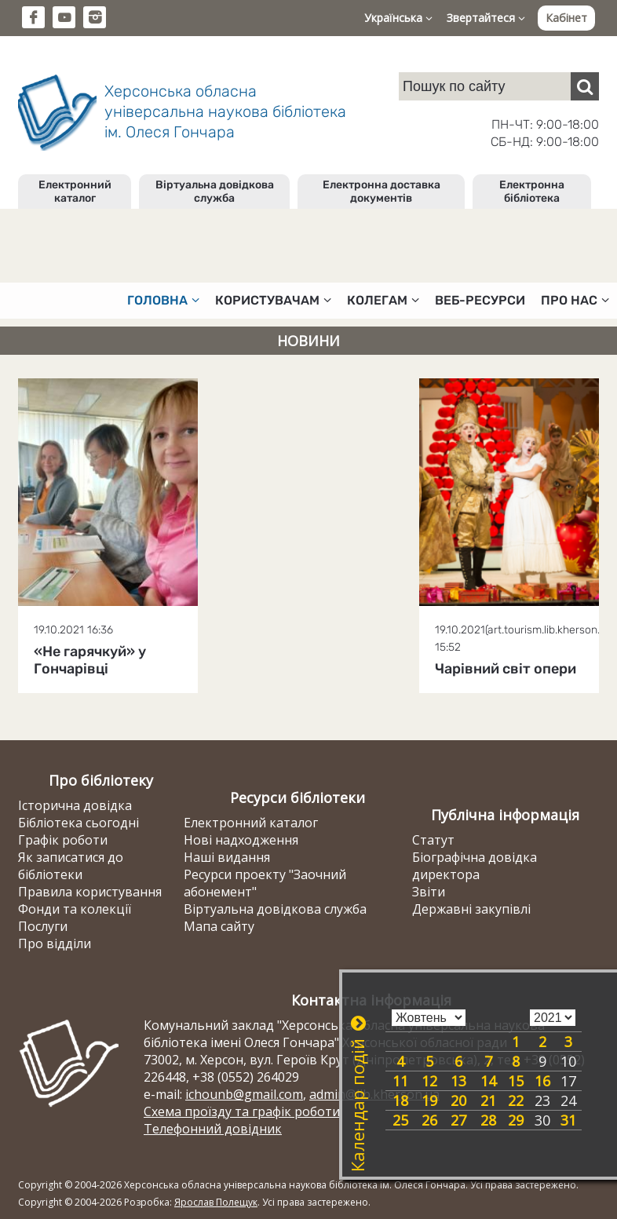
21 (488, 1100)
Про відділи (54, 943)
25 (400, 1120)
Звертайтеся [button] (486, 17)
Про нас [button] (575, 300)
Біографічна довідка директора (474, 866)
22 (516, 1100)
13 (458, 1080)
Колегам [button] (383, 300)
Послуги (43, 926)
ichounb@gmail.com (244, 1094)
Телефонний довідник (213, 1128)
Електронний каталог (74, 191)
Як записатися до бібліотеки (70, 866)
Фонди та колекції (74, 909)
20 (458, 1100)
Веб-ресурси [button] (480, 300)
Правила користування (90, 891)
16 (542, 1080)
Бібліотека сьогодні (78, 822)
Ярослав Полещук (215, 1202)
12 (429, 1080)
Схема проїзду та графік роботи (242, 1111)
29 (516, 1120)
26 (429, 1120)
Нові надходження (241, 840)
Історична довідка (75, 805)
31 (568, 1120)
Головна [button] (163, 300)
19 (429, 1100)
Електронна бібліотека (531, 191)
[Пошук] (585, 86)
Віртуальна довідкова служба (214, 191)
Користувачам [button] (273, 300)
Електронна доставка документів (381, 191)
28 (488, 1120)
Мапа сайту (219, 926)
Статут (433, 840)
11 (400, 1080)
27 (458, 1120)
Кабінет (566, 17)
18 (400, 1100)
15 (516, 1080)
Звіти (428, 891)
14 (488, 1080)
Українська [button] (398, 17)
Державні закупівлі (471, 909)
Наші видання (227, 857)
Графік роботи (63, 840)
